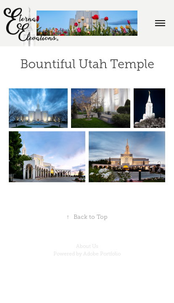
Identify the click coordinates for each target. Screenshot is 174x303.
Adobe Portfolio (102, 254)
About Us (87, 246)
